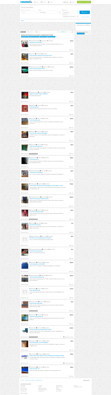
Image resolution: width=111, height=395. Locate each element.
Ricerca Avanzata (85, 16)
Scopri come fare (80, 33)
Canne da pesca (42, 388)
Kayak (39, 386)
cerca (85, 12)
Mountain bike (23, 389)
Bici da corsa (23, 388)
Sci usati (40, 385)
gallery (71, 32)
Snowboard (41, 391)
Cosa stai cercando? (25, 10)
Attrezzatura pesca (42, 389)
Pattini (57, 388)
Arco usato (58, 391)
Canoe (75, 385)
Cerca (36, 2)
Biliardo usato (59, 386)
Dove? (40, 10)
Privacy (22, 380)
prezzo (66, 31)
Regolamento (39, 380)
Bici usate (22, 386)
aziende (38, 32)
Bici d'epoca (23, 391)
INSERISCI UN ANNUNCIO (84, 2)
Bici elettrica (59, 385)
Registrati (65, 2)
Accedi (72, 2)
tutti (28, 32)
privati (32, 32)
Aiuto (43, 2)
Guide (50, 2)
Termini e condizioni (30, 380)
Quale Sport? (65, 10)
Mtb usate (22, 385)
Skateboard (59, 389)
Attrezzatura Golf (78, 386)
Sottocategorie (65, 14)
